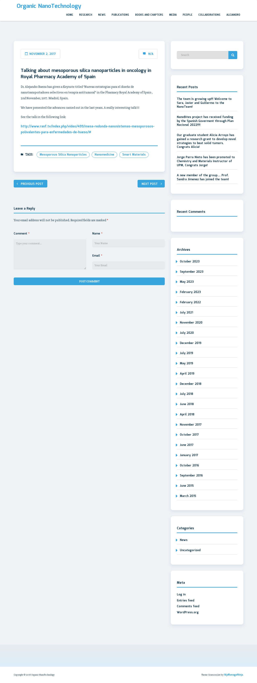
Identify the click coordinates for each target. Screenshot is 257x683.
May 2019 (186, 363)
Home (69, 15)
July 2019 (186, 353)
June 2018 (187, 404)
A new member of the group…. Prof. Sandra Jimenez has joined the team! (203, 177)
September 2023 (191, 272)
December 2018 (190, 384)
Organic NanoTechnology (49, 6)
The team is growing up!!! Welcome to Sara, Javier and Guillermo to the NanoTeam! (204, 103)
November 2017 (191, 425)
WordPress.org (188, 612)
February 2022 (190, 302)
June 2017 (187, 445)
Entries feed (185, 600)
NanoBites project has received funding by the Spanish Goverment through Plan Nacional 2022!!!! (205, 121)
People (187, 15)
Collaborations (209, 15)
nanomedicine (104, 155)
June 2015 (187, 486)
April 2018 (187, 414)
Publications (120, 15)
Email (97, 256)
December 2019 (190, 343)
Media (173, 15)
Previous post (32, 184)
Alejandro (233, 15)
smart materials (134, 155)
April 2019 (187, 374)
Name (97, 233)
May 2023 (187, 282)
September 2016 (191, 475)
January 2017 (189, 455)
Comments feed (188, 606)
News (102, 15)
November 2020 (191, 323)
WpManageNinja (233, 675)
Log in (181, 594)
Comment (21, 233)
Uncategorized (190, 550)
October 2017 (189, 435)
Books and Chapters (149, 15)
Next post (150, 184)
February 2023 (190, 292)
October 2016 (189, 465)
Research (85, 15)
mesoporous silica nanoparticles (63, 155)
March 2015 (188, 496)
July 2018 (186, 394)
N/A (150, 54)
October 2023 (190, 261)
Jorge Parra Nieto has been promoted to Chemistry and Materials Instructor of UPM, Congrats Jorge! (206, 161)
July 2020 (187, 333)
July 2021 (186, 312)
